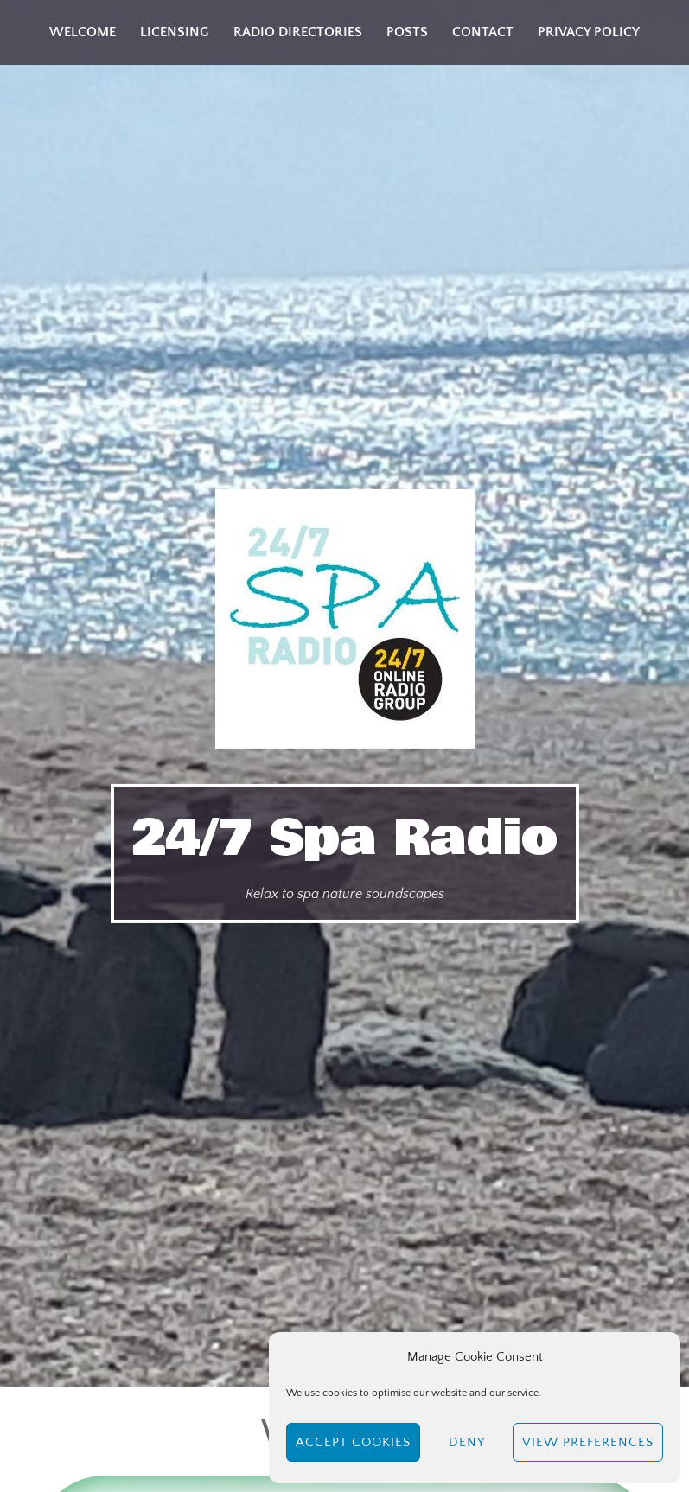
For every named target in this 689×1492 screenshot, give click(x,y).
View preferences (588, 1442)
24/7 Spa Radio (344, 838)
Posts (407, 32)
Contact (483, 32)
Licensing (174, 32)
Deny (467, 1442)
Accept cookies (353, 1442)
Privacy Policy (589, 32)
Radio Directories (297, 32)
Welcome (82, 32)
